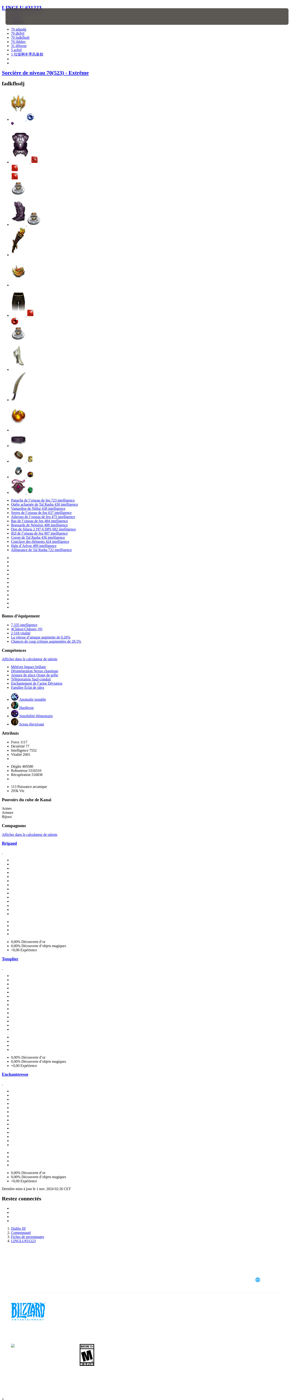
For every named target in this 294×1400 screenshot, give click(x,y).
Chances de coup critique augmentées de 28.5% (46, 641)
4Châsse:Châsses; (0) (26, 629)
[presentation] (20, 16)
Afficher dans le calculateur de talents (29, 659)
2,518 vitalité (20, 633)
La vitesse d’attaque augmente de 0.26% (41, 637)
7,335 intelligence (24, 625)
